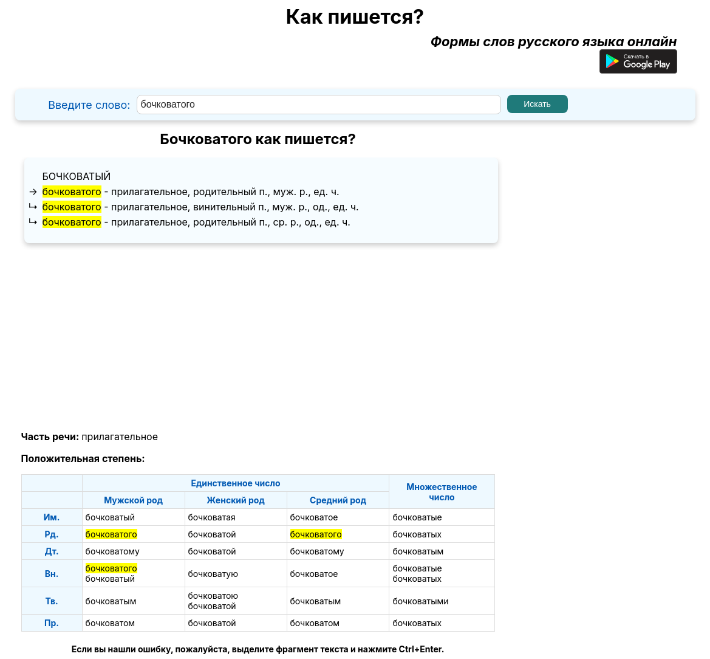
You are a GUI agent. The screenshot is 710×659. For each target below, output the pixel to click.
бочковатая (212, 517)
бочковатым (417, 551)
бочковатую (213, 573)
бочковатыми (420, 601)
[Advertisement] (258, 337)
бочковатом (110, 623)
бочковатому (113, 551)
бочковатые (417, 517)
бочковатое (314, 517)
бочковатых (417, 534)
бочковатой (212, 534)
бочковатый (77, 176)
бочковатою (213, 595)
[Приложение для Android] (638, 69)
